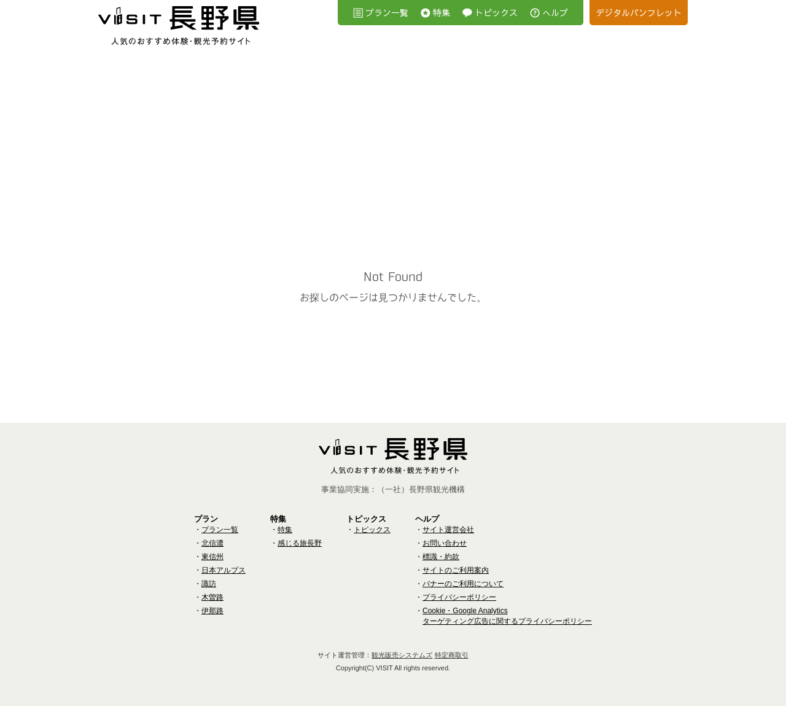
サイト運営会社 (448, 529)
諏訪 (208, 583)
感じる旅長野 (300, 543)
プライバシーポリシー (459, 597)
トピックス (496, 12)
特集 (441, 12)
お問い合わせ (444, 543)
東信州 (212, 556)
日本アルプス (223, 570)
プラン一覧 (386, 12)
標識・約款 (440, 556)
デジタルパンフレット (639, 12)
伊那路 (212, 610)
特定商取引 (452, 655)
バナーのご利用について (463, 583)
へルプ (555, 12)
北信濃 (212, 543)
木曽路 (212, 597)
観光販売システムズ (402, 655)
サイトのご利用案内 (455, 570)
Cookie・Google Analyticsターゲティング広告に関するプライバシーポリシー (507, 616)
